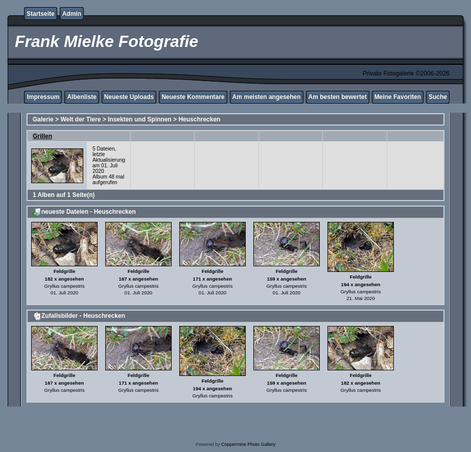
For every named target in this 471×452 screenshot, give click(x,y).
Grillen (42, 136)
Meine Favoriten (397, 97)
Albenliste (81, 97)
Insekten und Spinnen (140, 119)
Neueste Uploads (129, 97)
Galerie (43, 119)
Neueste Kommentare (192, 97)
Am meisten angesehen (266, 97)
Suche (438, 97)
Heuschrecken (199, 119)
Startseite (41, 13)
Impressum (43, 97)
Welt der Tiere (80, 119)
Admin (71, 13)
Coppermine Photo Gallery (248, 444)
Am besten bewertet (338, 97)
